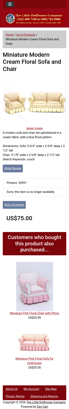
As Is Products (25, 35)
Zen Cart (42, 406)
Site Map (51, 389)
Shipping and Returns (44, 396)
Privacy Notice (15, 396)
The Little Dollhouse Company (46, 402)
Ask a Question (14, 205)
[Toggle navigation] (10, 4)
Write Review (12, 168)
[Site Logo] (34, 19)
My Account (31, 389)
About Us (12, 389)
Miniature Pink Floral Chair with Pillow (34, 313)
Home (10, 35)
